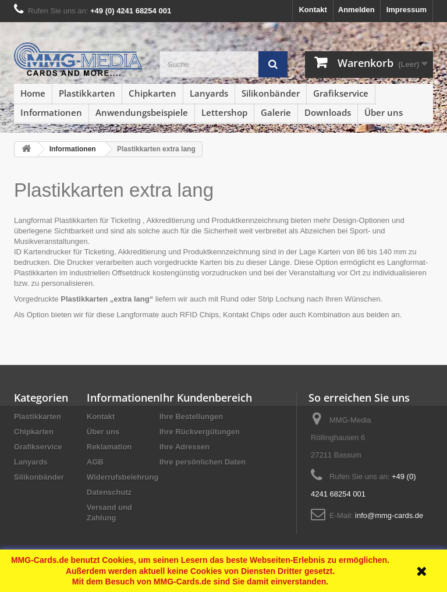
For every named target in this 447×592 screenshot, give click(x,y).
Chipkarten (152, 93)
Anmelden (356, 9)
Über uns (383, 112)
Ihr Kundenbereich (205, 398)
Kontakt (313, 9)
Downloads (327, 112)
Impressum (406, 9)
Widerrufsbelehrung (122, 477)
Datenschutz (109, 492)
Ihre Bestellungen (191, 416)
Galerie (276, 112)
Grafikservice (340, 93)
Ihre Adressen (184, 446)
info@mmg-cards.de (389, 515)
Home (32, 93)
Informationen (51, 112)
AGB (95, 462)
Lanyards (209, 93)
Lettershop (224, 112)
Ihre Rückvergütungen (199, 431)
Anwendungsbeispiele (141, 112)
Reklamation (109, 446)
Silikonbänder (271, 93)
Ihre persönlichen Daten (202, 462)
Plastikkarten (87, 93)
